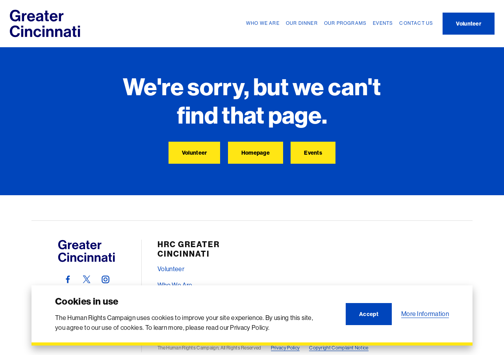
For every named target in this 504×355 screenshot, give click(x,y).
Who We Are (175, 285)
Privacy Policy (285, 348)
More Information (425, 314)
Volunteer (171, 269)
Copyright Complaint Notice (338, 348)
